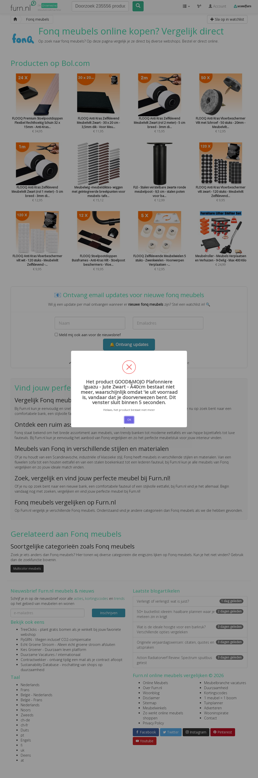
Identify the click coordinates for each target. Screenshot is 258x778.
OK (129, 419)
